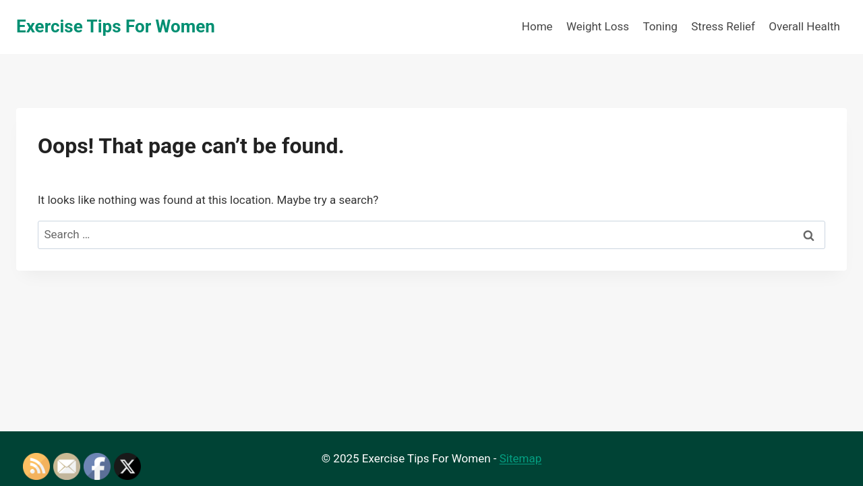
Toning (660, 26)
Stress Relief (723, 26)
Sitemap (521, 458)
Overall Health (804, 26)
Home (537, 26)
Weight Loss (597, 26)
